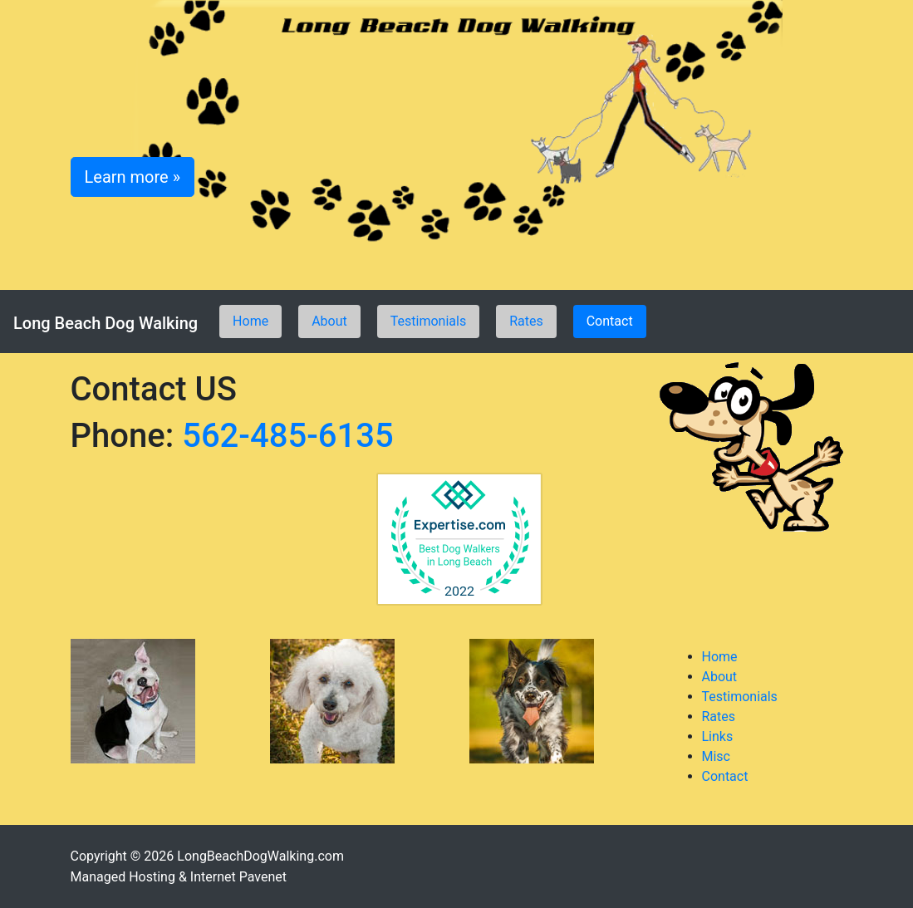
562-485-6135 (288, 435)
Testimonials (428, 321)
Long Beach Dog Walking (105, 323)
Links (718, 736)
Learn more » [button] (133, 177)
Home (250, 321)
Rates (526, 321)
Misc (716, 756)
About (329, 321)
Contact (610, 321)
